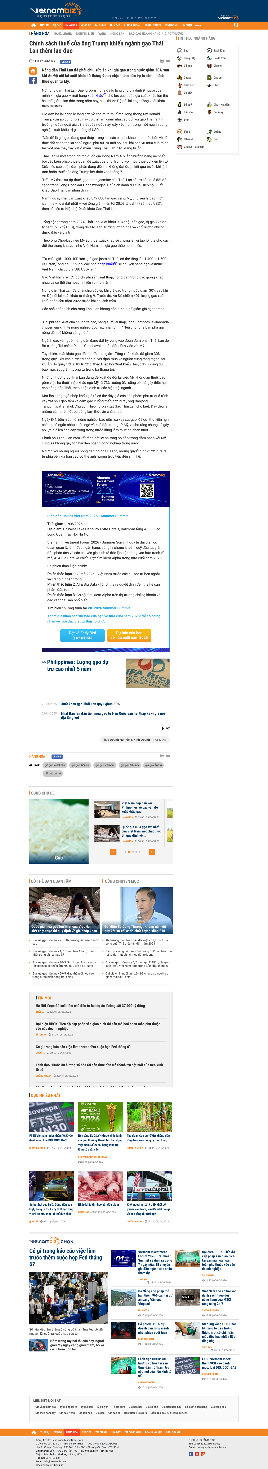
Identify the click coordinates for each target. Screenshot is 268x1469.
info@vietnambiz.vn (55, 1461)
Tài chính (41, 1034)
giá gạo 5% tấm (130, 765)
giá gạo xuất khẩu (55, 765)
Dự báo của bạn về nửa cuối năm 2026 (129, 635)
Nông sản (117, 34)
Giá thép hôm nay (45, 1413)
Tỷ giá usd (87, 1407)
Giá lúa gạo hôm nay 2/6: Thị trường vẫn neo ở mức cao (65, 942)
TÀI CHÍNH (100, 25)
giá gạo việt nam (104, 765)
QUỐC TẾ (86, 25)
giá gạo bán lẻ (53, 773)
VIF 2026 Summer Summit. (109, 608)
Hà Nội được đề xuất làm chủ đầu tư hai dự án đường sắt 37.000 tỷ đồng (90, 1006)
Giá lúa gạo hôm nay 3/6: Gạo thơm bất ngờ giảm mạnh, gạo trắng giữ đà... (124, 831)
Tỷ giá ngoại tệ (68, 1407)
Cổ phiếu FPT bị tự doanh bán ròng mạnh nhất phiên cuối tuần (153, 1328)
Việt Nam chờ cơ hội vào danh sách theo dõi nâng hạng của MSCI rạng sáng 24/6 (219, 1297)
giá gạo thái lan (80, 765)
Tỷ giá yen (102, 1407)
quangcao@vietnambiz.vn (211, 1447)
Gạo (59, 858)
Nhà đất (143, 1310)
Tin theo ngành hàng (196, 38)
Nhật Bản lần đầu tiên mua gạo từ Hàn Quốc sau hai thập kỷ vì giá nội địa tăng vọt (113, 716)
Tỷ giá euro (118, 1407)
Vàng (102, 34)
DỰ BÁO (57, 25)
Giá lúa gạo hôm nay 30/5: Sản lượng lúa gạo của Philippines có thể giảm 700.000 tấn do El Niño (64, 964)
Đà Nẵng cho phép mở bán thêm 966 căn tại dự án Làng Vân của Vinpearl (155, 1297)
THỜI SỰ (44, 25)
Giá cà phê (152, 1407)
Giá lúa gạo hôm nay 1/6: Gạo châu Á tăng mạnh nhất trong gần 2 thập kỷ (63, 953)
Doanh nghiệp (135, 1148)
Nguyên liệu (85, 34)
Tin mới (44, 997)
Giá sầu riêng (67, 1413)
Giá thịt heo (85, 1413)
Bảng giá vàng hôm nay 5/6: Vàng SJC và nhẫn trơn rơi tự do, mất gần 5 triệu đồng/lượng (139, 953)
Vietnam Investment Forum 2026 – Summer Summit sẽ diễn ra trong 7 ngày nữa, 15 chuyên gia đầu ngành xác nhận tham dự (155, 1262)
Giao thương (174, 34)
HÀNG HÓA (71, 25)
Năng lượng (63, 34)
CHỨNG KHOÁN (132, 25)
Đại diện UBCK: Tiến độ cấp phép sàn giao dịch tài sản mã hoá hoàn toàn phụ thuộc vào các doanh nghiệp (98, 1026)
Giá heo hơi (135, 1407)
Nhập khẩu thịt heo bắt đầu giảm (98, 1204)
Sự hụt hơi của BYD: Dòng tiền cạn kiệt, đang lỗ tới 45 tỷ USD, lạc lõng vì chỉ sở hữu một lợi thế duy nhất (51, 1209)
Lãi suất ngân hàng (196, 1407)
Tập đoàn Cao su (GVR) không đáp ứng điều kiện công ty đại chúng (148, 1138)
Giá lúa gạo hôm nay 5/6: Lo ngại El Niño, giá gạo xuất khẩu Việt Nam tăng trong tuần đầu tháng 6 (137, 964)
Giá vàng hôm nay (45, 1407)
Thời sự (40, 1011)
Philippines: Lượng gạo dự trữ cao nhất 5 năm (77, 665)
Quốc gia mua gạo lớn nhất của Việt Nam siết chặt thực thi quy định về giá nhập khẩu (64, 928)
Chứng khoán (44, 1075)
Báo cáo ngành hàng (144, 34)
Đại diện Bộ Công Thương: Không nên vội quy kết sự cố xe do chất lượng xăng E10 (135, 928)
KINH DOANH (172, 25)
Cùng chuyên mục (122, 881)
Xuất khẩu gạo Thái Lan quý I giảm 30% (90, 704)
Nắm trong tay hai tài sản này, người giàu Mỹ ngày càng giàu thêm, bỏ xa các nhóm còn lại (77, 1345)
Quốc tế (40, 1052)
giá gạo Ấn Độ (153, 765)
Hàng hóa (40, 33)
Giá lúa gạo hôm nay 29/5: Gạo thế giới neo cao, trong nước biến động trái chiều (63, 975)
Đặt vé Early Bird (82, 635)
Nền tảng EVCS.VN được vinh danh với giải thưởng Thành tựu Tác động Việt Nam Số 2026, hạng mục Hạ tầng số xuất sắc (100, 1142)
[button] (113, 852)
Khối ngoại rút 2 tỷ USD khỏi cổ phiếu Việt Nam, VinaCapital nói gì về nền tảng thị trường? (148, 1209)
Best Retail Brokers (135, 1413)
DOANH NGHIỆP (152, 25)
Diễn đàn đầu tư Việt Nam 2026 (169, 1413)
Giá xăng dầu (218, 1407)
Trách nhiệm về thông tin (49, 1465)
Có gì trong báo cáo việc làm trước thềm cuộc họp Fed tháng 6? (83, 1047)
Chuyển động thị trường (92, 1157)
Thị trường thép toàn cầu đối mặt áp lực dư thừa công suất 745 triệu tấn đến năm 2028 (137, 942)
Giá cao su (114, 1413)
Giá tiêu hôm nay (171, 1407)
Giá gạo (100, 1413)
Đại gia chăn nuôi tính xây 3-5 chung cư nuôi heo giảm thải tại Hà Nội (137, 975)
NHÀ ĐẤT (115, 25)
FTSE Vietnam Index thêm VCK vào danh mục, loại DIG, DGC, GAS (51, 1138)
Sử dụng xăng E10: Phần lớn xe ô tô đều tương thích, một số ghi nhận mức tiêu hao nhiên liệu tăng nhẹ (219, 1332)
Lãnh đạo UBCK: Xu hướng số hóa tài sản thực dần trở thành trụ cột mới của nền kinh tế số (99, 1067)
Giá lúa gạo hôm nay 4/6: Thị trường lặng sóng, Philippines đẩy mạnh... (126, 807)
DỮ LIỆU (187, 25)
